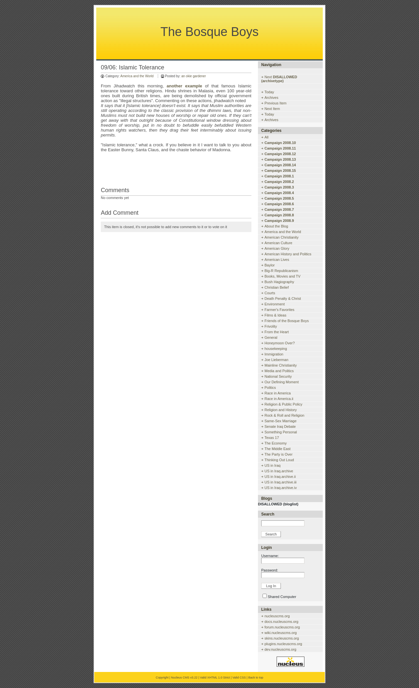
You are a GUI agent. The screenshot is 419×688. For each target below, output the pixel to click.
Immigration (273, 354)
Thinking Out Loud (279, 460)
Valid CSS (239, 677)
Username (269, 556)
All (266, 137)
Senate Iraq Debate (280, 426)
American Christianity (281, 237)
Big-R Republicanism (281, 271)
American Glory (276, 248)
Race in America (277, 393)
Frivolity (270, 326)
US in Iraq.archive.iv (280, 488)
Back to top (255, 677)
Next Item (272, 109)
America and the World (137, 76)
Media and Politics (279, 371)
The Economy (275, 443)
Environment (274, 304)
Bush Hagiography (279, 282)
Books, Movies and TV (282, 276)
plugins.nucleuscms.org (283, 644)
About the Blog (276, 226)
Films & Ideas (275, 315)
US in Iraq (272, 465)
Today (269, 92)
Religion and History (280, 410)
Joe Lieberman (276, 360)
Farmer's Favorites (279, 310)
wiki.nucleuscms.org (280, 633)
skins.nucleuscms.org (281, 638)
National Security (278, 376)
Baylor (269, 265)
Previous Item (275, 103)
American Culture (278, 243)
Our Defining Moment (281, 382)
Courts (269, 293)
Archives (271, 98)
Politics (270, 387)
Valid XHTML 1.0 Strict (215, 677)
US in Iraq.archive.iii (280, 482)
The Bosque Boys (209, 32)
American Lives (276, 260)
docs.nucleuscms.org (281, 622)
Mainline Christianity (280, 365)
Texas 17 (271, 438)
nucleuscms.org (277, 616)
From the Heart (276, 332)
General (270, 337)
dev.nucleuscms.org (280, 649)
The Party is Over (278, 454)
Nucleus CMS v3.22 (184, 677)
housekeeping (275, 349)
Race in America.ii (278, 399)
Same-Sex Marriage (280, 421)
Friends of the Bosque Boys (286, 321)
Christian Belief (276, 287)
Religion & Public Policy (283, 404)
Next (279, 79)
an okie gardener (193, 76)
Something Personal (280, 432)
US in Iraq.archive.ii (280, 477)
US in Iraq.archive (278, 471)
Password (269, 570)
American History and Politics (287, 254)
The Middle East (277, 449)
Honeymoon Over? (279, 343)
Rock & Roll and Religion (284, 415)
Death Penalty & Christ (282, 298)
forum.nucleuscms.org (282, 627)
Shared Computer (282, 597)
